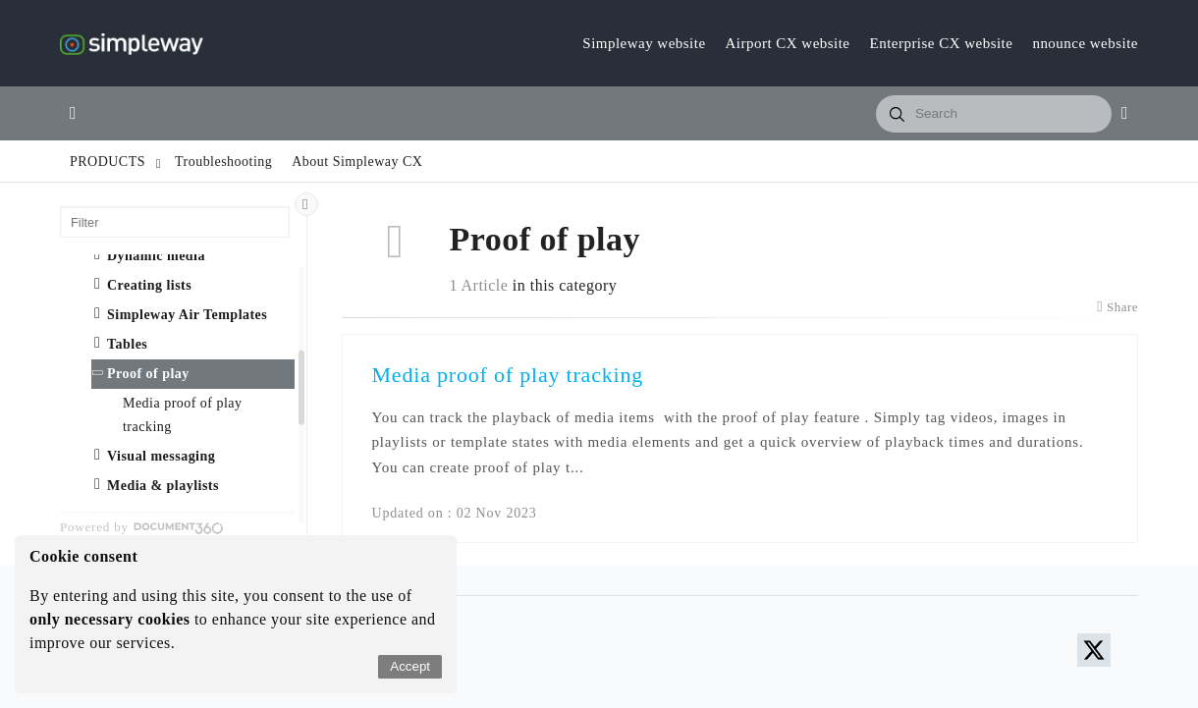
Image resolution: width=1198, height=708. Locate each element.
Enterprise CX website (941, 43)
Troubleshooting (223, 161)
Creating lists (149, 285)
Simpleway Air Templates (187, 314)
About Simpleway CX (357, 161)
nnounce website (1085, 43)
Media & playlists (163, 485)
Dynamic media (156, 255)
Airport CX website (788, 43)
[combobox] (994, 114)
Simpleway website (643, 43)
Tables (127, 344)
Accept (410, 666)
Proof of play (148, 373)
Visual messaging (161, 456)
